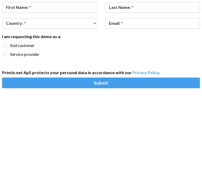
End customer (22, 45)
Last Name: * (121, 7)
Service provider (24, 54)
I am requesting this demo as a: (31, 36)
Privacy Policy (145, 72)
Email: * (116, 23)
